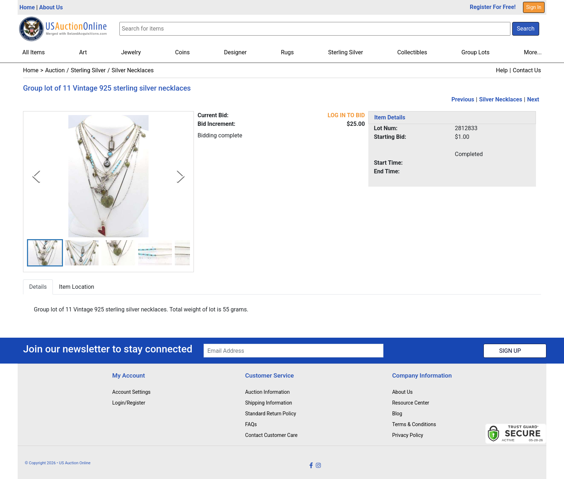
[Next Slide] (181, 176)
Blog (397, 413)
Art (83, 52)
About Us (51, 7)
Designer (235, 52)
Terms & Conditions (414, 424)
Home (27, 7)
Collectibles (412, 52)
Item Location (76, 287)
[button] (45, 253)
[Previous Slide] (36, 176)
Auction (55, 70)
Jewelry (131, 52)
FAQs (251, 424)
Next (533, 99)
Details (38, 287)
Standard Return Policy (270, 413)
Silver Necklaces (133, 70)
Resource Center (410, 403)
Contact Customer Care (271, 435)
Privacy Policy (407, 435)
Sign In (533, 7)
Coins (182, 52)
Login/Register (128, 403)
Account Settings (131, 392)
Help (502, 70)
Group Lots (475, 52)
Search (526, 28)
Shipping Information (268, 403)
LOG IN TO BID (346, 115)
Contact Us (527, 70)
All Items (33, 52)
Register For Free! (493, 7)
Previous (462, 99)
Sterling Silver (345, 52)
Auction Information (267, 392)
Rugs (287, 52)
